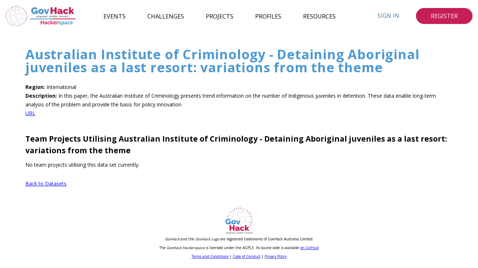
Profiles (268, 16)
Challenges (165, 16)
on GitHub (309, 247)
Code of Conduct (247, 256)
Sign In (388, 16)
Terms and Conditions (210, 256)
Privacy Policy (276, 256)
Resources (319, 16)
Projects (219, 16)
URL (30, 113)
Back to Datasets (45, 183)
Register (444, 16)
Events (114, 16)
